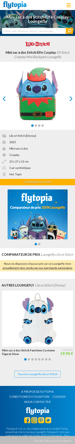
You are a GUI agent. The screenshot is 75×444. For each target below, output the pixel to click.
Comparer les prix (37, 182)
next (66, 99)
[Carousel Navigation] (38, 98)
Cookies (59, 396)
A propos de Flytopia (37, 391)
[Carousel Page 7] (46, 359)
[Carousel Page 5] (39, 359)
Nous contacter (37, 401)
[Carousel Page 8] (49, 359)
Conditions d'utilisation (29, 396)
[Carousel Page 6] (42, 359)
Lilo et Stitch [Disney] (22, 135)
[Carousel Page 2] (36, 125)
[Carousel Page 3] (39, 125)
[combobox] (34, 31)
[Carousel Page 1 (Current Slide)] (32, 125)
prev (8, 99)
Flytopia (15, 5)
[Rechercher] (69, 31)
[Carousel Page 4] (42, 125)
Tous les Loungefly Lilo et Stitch (37, 374)
